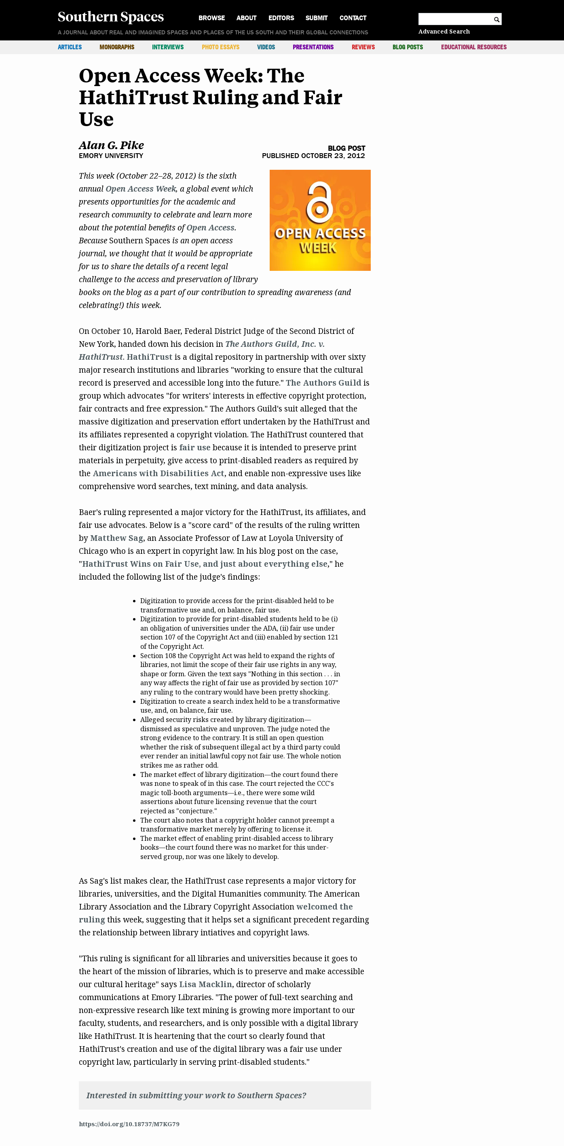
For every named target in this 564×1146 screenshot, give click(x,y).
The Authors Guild (323, 383)
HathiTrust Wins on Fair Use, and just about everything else (204, 564)
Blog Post (346, 148)
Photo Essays (220, 47)
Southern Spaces (111, 16)
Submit (316, 18)
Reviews (363, 47)
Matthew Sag (116, 538)
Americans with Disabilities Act (158, 473)
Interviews (168, 47)
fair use (195, 447)
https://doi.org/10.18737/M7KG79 (129, 1124)
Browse (212, 18)
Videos (266, 47)
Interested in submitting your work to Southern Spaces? (196, 1095)
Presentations (313, 47)
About (246, 18)
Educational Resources (474, 47)
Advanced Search (444, 31)
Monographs (116, 47)
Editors (281, 18)
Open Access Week (141, 189)
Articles (70, 47)
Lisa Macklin (205, 984)
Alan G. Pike (111, 145)
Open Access (210, 227)
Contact (353, 18)
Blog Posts (408, 47)
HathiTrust (150, 357)
